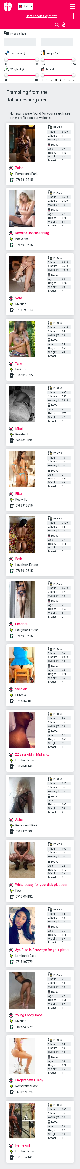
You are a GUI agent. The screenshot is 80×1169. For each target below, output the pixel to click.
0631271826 (24, 1092)
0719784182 (24, 896)
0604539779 (24, 1027)
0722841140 (24, 766)
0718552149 (24, 1157)
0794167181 (24, 701)
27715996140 (25, 310)
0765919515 (24, 180)
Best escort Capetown (41, 16)
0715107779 (24, 962)
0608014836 (24, 440)
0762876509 (24, 831)
